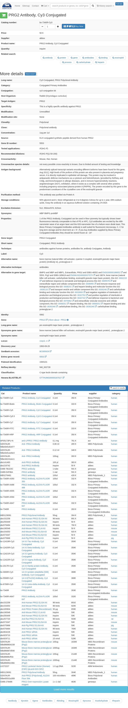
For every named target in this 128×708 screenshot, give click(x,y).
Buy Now (73, 26)
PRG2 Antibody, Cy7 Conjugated (36, 422)
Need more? (30, 74)
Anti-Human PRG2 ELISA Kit (34, 518)
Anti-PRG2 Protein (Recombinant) (37, 609)
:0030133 (44, 289)
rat (112, 619)
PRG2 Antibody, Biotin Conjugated (37, 404)
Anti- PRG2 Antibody (31, 444)
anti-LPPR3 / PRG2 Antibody (34, 441)
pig (112, 538)
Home (17, 6)
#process (87, 701)
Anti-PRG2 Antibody (30, 462)
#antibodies (47, 701)
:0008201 (68, 287)
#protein (24, 701)
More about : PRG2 (59, 320)
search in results (117, 388)
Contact (35, 6)
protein (62, 58)
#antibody (12, 701)
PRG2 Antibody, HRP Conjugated (36, 434)
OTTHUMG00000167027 (51, 378)
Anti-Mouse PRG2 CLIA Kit (33, 528)
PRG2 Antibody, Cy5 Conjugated (36, 410)
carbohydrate (83, 62)
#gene (35, 701)
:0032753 (82, 295)
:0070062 (68, 301)
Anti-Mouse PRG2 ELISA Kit (34, 532)
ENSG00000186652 (112, 272)
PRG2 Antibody (28, 509)
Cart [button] (45, 6)
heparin (99, 62)
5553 (42, 357)
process (67, 62)
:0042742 (82, 298)
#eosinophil (73, 701)
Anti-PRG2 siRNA (29, 632)
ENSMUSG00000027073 (82, 275)
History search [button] (105, 6)
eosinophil (118, 58)
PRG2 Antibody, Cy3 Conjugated (36, 398)
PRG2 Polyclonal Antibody (33, 515)
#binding (60, 701)
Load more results (64, 689)
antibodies (88, 58)
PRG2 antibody (28, 469)
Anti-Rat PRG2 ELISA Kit (33, 619)
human (114, 398)
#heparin (116, 701)
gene (74, 58)
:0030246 (103, 289)
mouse (114, 528)
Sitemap (26, 6)
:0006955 (90, 284)
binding (103, 58)
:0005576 (106, 281)
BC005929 (45, 351)
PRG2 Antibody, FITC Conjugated (36, 428)
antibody (48, 58)
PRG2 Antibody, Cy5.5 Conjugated (37, 416)
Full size (119, 4)
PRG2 (43, 320)
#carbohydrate (101, 701)
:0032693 (79, 292)
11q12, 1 (44, 341)
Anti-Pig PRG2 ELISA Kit (32, 538)
